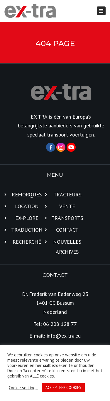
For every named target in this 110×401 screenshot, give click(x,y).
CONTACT (67, 229)
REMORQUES (27, 194)
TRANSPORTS (67, 218)
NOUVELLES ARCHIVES (67, 246)
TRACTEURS (67, 194)
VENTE (67, 206)
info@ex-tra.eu (64, 335)
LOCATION (27, 206)
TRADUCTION (27, 229)
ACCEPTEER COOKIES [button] (63, 387)
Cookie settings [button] (23, 387)
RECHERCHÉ (27, 241)
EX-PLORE (26, 218)
